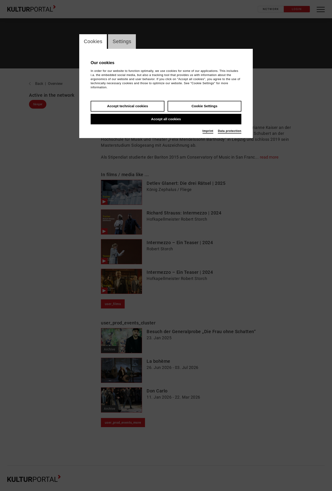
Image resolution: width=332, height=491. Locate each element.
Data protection (229, 131)
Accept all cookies (166, 119)
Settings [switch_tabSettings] (122, 41)
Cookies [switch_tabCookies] (93, 41)
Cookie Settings (204, 106)
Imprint (208, 131)
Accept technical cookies (127, 106)
